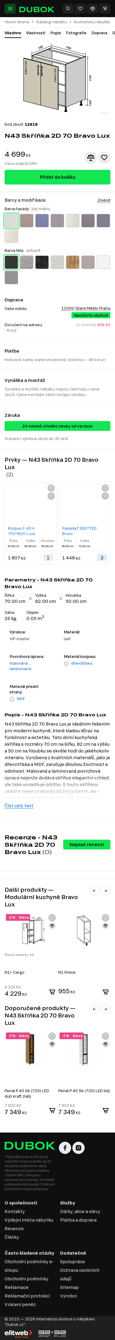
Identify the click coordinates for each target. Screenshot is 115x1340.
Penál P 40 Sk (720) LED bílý (84, 1090)
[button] (94, 891)
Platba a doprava (78, 1219)
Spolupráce (72, 1261)
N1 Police (66, 972)
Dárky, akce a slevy (80, 1211)
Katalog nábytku (51, 22)
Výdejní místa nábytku (29, 1219)
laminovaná (20, 668)
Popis (55, 33)
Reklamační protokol (27, 1295)
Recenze (14, 1228)
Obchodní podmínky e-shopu (29, 1266)
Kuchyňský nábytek (92, 22)
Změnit (104, 200)
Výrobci (68, 1295)
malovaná (19, 663)
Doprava (99, 33)
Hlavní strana (17, 22)
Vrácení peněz (20, 1304)
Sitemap (69, 1287)
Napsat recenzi (87, 844)
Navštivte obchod (91, 315)
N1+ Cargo (15, 972)
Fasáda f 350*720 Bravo (79, 531)
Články (12, 1237)
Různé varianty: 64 (19, 955)
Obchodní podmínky (26, 1278)
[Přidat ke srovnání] (91, 157)
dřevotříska (81, 663)
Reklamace (17, 1287)
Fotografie (76, 33)
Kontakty (15, 1211)
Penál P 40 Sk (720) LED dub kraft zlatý (27, 1093)
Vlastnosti (35, 33)
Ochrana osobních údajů (79, 1274)
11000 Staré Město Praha (85, 308)
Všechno (13, 33)
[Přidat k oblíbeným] (104, 157)
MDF (21, 698)
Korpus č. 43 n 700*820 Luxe (21, 531)
